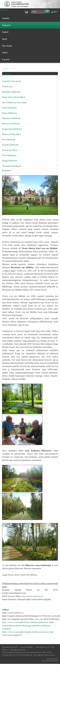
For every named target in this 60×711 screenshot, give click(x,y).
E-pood (5, 59)
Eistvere (14, 69)
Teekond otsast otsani (11, 81)
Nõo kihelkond (8, 139)
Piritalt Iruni (7, 86)
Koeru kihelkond (9, 113)
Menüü (3, 9)
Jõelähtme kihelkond (11, 92)
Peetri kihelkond (9, 107)
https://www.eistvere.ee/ (32, 596)
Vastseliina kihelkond (11, 166)
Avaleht (5, 18)
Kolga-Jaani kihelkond (12, 129)
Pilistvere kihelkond (11, 123)
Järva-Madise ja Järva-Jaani (14, 102)
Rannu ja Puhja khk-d (11, 134)
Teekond (5, 69)
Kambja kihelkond (10, 145)
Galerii (5, 32)
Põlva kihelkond (9, 155)
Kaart (4, 38)
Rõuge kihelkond (9, 160)
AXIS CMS (50, 661)
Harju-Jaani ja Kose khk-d (13, 97)
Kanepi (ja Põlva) (9, 150)
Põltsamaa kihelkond (11, 118)
